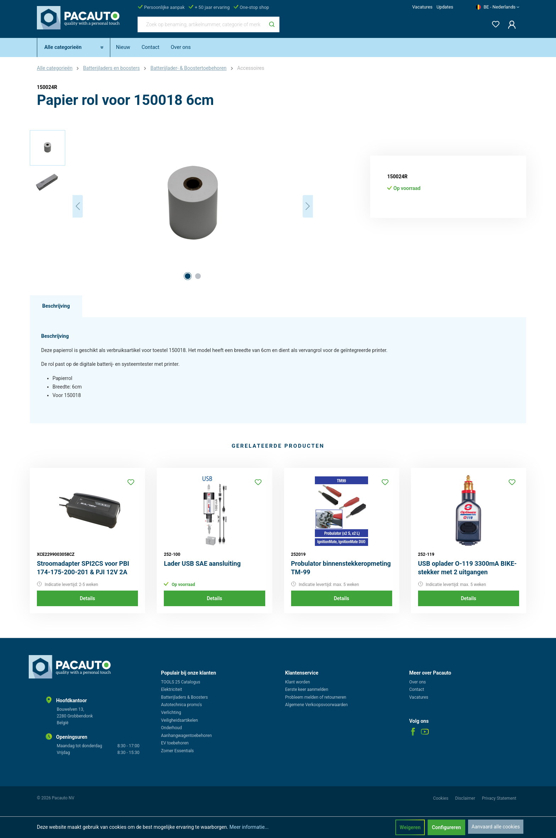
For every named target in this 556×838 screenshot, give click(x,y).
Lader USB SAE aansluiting (202, 563)
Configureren (446, 827)
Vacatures (422, 7)
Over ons (417, 682)
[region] (172, 206)
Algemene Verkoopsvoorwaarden (316, 704)
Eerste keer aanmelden (306, 689)
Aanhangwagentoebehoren (186, 735)
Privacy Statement (499, 798)
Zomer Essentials (177, 750)
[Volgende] (307, 206)
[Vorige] (77, 206)
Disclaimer (465, 798)
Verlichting (171, 712)
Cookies (441, 798)
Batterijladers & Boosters (184, 697)
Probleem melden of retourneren (315, 697)
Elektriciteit (171, 689)
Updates (445, 7)
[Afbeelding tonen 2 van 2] (198, 276)
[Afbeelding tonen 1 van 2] (187, 276)
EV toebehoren (175, 743)
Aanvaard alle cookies (496, 826)
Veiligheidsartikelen (179, 720)
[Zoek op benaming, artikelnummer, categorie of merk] (201, 24)
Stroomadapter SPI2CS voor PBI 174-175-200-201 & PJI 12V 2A (83, 568)
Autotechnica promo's (181, 704)
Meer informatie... (248, 827)
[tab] (56, 306)
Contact (416, 689)
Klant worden (297, 682)
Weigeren (410, 827)
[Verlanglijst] (493, 23)
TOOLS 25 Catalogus (180, 682)
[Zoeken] (271, 24)
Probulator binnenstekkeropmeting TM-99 (341, 568)
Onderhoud (171, 727)
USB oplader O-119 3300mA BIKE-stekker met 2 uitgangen (467, 568)
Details (87, 598)
